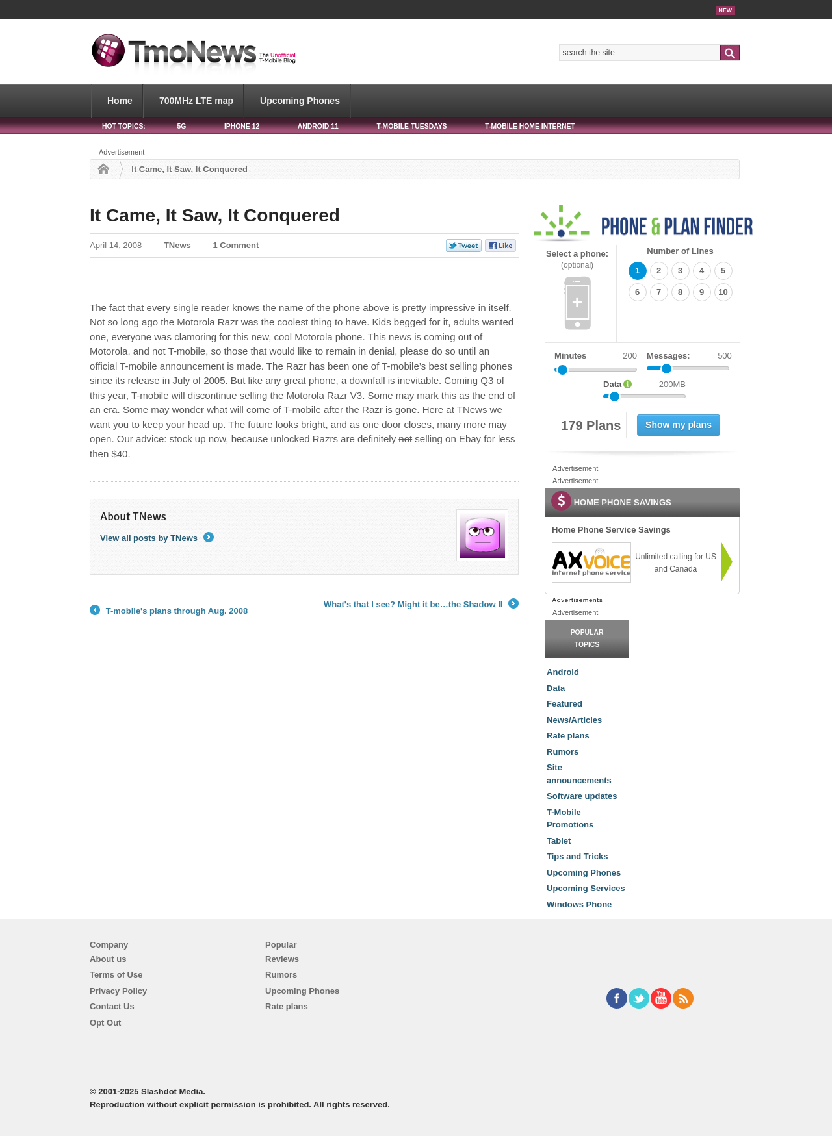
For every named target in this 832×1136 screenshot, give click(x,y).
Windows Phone (579, 904)
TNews (177, 245)
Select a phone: (577, 259)
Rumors (562, 752)
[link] (591, 562)
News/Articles (574, 720)
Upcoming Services (586, 888)
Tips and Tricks (577, 856)
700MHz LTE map (196, 100)
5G (181, 126)
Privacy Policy (118, 991)
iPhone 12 (241, 126)
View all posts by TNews (157, 538)
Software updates (582, 796)
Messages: (689, 355)
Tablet (559, 841)
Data (556, 688)
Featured (564, 704)
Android (563, 672)
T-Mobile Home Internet (530, 126)
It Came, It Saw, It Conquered (215, 215)
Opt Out (105, 1023)
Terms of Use (116, 974)
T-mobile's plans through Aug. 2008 (169, 611)
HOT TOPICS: (124, 126)
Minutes (570, 355)
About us (108, 959)
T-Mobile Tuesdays (411, 126)
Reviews (282, 959)
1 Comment (236, 245)
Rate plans (568, 735)
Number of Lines (680, 251)
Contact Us (112, 1006)
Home (120, 100)
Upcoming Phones (300, 100)
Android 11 (318, 126)
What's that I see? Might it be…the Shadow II (421, 604)
